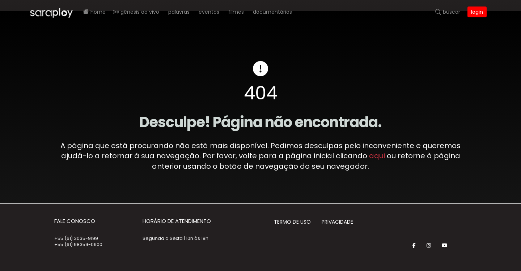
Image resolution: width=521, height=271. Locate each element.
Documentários (272, 12)
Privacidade (337, 221)
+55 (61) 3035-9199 (76, 238)
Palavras (179, 12)
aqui (377, 156)
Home (98, 12)
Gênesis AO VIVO (139, 12)
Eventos (209, 12)
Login (477, 12)
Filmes (236, 12)
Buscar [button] (451, 12)
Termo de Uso (292, 221)
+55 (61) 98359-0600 (78, 244)
